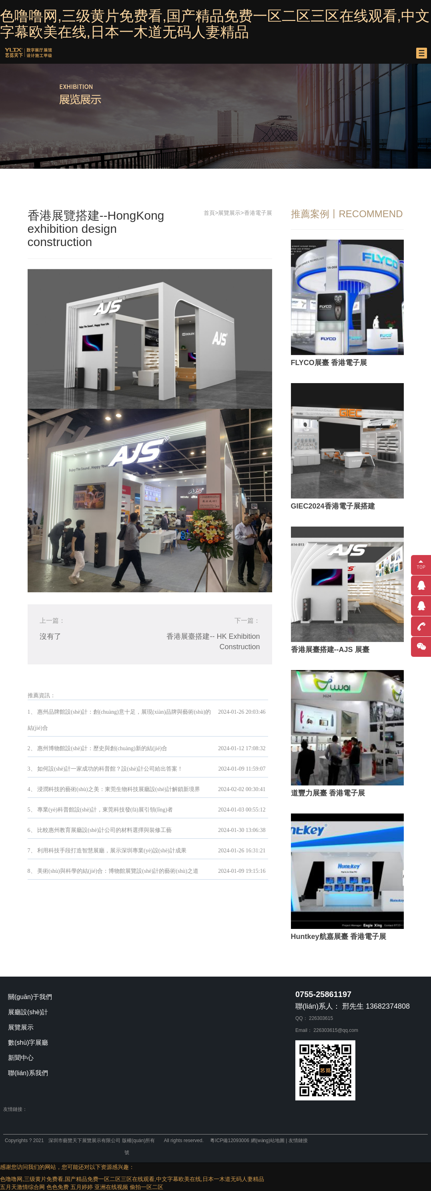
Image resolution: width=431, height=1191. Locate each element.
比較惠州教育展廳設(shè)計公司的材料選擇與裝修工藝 (104, 830)
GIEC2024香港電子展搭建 (333, 506)
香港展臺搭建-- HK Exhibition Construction (213, 641)
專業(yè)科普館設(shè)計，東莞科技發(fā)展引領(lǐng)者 (105, 810)
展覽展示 (229, 213)
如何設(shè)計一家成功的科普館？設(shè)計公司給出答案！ (110, 769)
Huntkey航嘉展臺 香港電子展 (338, 937)
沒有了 (50, 636)
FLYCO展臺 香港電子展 (329, 363)
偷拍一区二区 (146, 1187)
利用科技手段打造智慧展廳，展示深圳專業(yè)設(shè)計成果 (111, 851)
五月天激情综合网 (22, 1187)
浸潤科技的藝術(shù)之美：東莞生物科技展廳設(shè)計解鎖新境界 (118, 789)
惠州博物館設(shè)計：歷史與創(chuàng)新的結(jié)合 (102, 748)
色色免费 (57, 1187)
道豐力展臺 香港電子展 (328, 793)
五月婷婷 (81, 1187)
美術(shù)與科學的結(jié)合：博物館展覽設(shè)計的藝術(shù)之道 (117, 871)
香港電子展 (258, 213)
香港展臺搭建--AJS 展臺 (330, 650)
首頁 (209, 213)
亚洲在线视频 (111, 1187)
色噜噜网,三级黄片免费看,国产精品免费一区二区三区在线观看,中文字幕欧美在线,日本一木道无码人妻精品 (215, 24)
